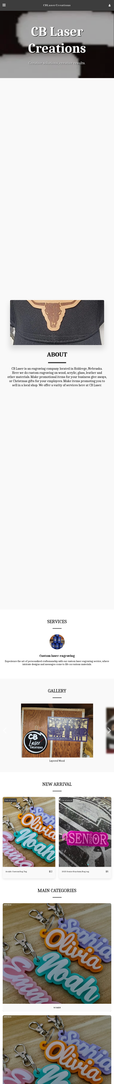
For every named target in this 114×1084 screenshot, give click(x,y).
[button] (4, 5)
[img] (29, 844)
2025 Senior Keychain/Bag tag (75, 884)
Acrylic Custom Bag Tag (16, 884)
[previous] (5, 743)
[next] (108, 743)
